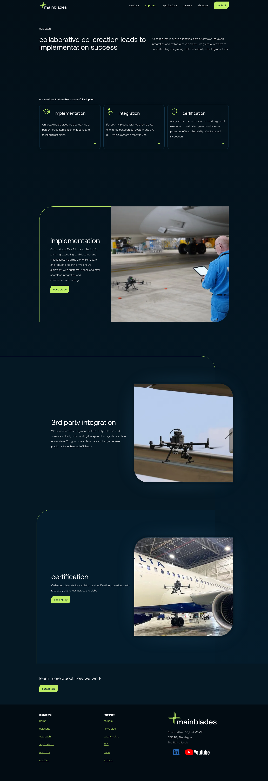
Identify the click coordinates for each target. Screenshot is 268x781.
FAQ (106, 744)
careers (187, 5)
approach (151, 5)
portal (107, 752)
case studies (111, 736)
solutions (134, 5)
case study (60, 289)
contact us (48, 688)
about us (203, 5)
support (108, 760)
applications (170, 5)
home (42, 720)
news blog (110, 728)
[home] (53, 5)
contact (221, 5)
